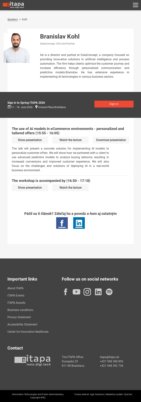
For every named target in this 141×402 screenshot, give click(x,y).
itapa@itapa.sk (109, 357)
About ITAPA (15, 288)
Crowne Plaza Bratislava (52, 107)
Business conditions (20, 310)
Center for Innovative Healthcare (27, 331)
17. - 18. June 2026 (20, 107)
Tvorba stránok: (82, 394)
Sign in (113, 104)
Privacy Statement (19, 317)
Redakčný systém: (115, 394)
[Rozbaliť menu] (135, 5)
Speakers (12, 19)
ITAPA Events (15, 295)
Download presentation (111, 140)
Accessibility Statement (22, 324)
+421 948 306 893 (111, 361)
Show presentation (30, 140)
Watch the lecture (70, 140)
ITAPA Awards (16, 302)
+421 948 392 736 (111, 365)
